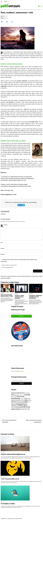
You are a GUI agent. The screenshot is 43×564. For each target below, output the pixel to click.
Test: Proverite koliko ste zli (10, 479)
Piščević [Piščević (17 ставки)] (14, 405)
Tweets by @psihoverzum (17, 371)
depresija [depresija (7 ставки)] (17, 395)
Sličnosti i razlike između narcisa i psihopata (19, 297)
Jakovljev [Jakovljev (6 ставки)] (22, 398)
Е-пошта (3, 248)
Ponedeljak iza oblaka (8, 503)
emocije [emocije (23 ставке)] (27, 395)
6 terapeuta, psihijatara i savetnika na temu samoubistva (35, 297)
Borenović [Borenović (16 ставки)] (21, 393)
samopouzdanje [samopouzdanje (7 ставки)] (27, 407)
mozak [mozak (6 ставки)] (18, 401)
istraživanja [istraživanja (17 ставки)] (20, 396)
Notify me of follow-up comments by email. (9, 265)
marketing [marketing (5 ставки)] (29, 400)
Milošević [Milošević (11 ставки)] (13, 402)
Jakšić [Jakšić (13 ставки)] (26, 398)
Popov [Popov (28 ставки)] (24, 405)
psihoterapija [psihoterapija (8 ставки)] (17, 407)
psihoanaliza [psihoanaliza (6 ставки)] (18, 406)
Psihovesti (6, 18)
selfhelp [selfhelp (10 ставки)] (17, 409)
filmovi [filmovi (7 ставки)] (12, 396)
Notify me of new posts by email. (7, 267)
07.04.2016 (3, 502)
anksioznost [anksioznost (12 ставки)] (14, 393)
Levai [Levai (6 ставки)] (21, 400)
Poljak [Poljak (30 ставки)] (19, 405)
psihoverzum (5, 17)
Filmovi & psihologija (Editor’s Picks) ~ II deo (7, 295)
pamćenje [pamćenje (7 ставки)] (18, 403)
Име (2, 242)
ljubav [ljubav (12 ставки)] (26, 400)
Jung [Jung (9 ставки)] (29, 398)
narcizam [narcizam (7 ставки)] (21, 401)
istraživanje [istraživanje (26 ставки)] (15, 398)
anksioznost (3, 68)
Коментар (5, 224)
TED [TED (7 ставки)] (25, 409)
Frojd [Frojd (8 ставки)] (15, 396)
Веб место (3, 254)
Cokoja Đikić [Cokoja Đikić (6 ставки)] (27, 393)
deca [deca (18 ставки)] (13, 395)
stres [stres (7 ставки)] (23, 409)
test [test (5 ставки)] (27, 409)
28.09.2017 (3, 452)
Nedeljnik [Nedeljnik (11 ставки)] (25, 402)
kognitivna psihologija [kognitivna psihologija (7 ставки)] (15, 400)
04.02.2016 (3, 477)
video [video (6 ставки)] (29, 409)
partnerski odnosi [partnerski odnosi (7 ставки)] (23, 403)
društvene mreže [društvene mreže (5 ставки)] (21, 395)
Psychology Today (8, 190)
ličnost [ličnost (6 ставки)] (23, 400)
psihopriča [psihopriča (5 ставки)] (12, 407)
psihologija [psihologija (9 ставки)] (23, 406)
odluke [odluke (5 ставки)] (15, 403)
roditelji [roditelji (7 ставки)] (21, 407)
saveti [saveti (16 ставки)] (13, 409)
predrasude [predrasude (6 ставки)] (13, 406)
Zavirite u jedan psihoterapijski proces (13, 454)
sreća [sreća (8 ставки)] (21, 409)
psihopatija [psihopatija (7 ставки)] (28, 406)
